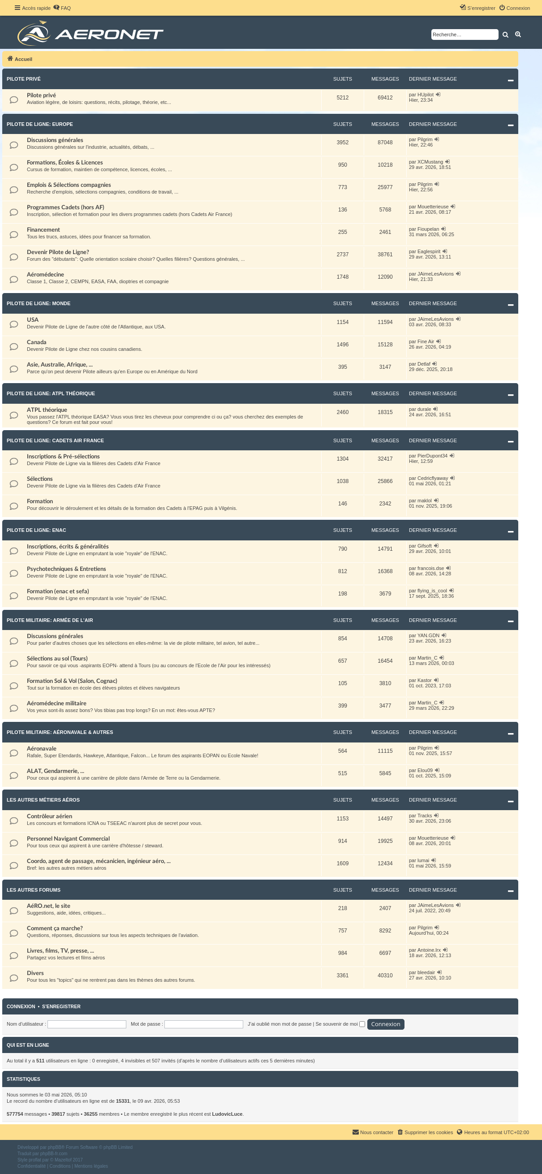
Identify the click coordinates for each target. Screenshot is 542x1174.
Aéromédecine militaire (56, 703)
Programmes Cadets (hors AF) (65, 207)
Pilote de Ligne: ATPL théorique (51, 393)
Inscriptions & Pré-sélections (63, 456)
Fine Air (425, 341)
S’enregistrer (61, 1006)
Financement (43, 230)
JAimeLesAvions (435, 273)
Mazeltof (63, 1159)
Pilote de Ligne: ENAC (36, 530)
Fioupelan (428, 229)
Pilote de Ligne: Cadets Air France (55, 440)
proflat (35, 1159)
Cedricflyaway (432, 478)
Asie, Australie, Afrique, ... (60, 365)
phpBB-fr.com (54, 1153)
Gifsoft (424, 545)
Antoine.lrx (429, 950)
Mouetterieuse (433, 206)
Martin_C (427, 657)
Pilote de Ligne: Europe (40, 124)
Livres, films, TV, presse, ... (60, 951)
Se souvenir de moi (340, 1024)
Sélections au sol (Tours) (57, 659)
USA (33, 320)
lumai (423, 860)
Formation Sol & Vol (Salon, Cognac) (72, 681)
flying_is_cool (432, 590)
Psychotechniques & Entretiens (66, 569)
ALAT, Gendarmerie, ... (55, 771)
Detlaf (423, 364)
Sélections (40, 479)
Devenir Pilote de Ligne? (58, 252)
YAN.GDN (428, 635)
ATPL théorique (47, 410)
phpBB (54, 1147)
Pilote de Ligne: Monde (38, 303)
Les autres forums (33, 890)
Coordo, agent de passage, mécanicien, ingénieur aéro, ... (99, 861)
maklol (424, 500)
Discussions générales (55, 140)
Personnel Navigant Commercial (68, 839)
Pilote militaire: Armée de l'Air (50, 620)
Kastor (424, 680)
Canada (37, 342)
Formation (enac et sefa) (58, 591)
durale (424, 409)
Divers (35, 973)
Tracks (424, 815)
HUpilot (425, 94)
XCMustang (430, 161)
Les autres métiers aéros (43, 800)
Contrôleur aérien (49, 816)
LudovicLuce (227, 1114)
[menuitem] (62, 8)
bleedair (426, 972)
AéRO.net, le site (48, 906)
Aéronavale (41, 749)
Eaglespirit (428, 251)
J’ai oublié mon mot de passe (279, 1024)
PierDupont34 (432, 455)
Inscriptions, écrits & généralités (68, 547)
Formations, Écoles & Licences (65, 163)
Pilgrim (425, 139)
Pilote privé (24, 79)
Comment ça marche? (55, 928)
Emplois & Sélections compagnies (69, 185)
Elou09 (425, 770)
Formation (40, 501)
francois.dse (430, 568)
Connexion (21, 1006)
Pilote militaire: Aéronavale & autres (60, 732)
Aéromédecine (45, 275)
